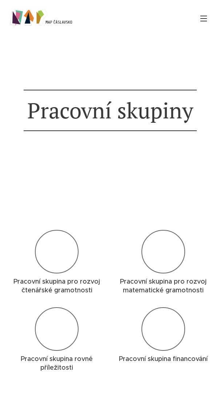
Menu (203, 18)
